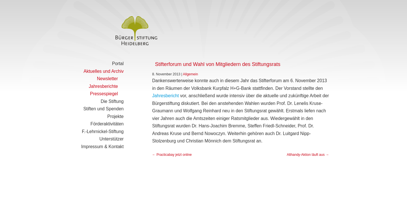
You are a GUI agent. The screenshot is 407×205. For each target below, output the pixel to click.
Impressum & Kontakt (102, 146)
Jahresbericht (165, 95)
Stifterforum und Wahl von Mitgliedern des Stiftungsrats (218, 64)
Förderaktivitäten (106, 123)
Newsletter (107, 78)
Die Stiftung (112, 101)
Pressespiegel (104, 93)
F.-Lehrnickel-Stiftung (102, 131)
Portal (118, 63)
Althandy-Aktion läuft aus (308, 155)
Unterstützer (112, 138)
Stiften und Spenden (103, 108)
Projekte (115, 116)
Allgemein (190, 74)
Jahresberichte (103, 86)
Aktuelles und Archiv (103, 71)
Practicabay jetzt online (172, 155)
